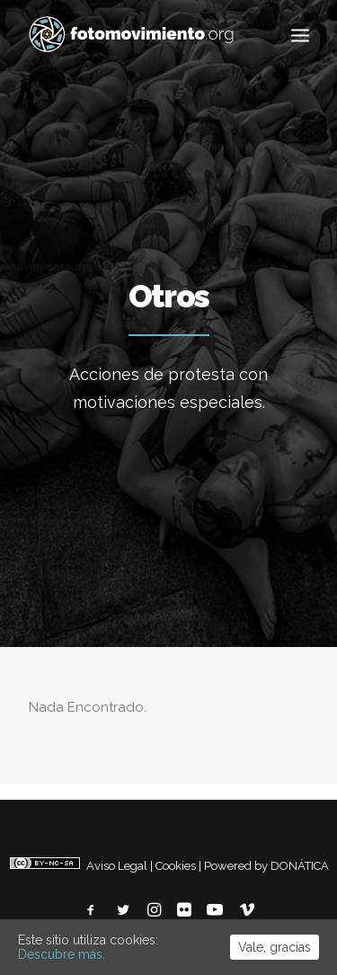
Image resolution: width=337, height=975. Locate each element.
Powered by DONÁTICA (266, 866)
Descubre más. (61, 954)
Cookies (175, 866)
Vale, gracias (274, 947)
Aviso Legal (116, 866)
